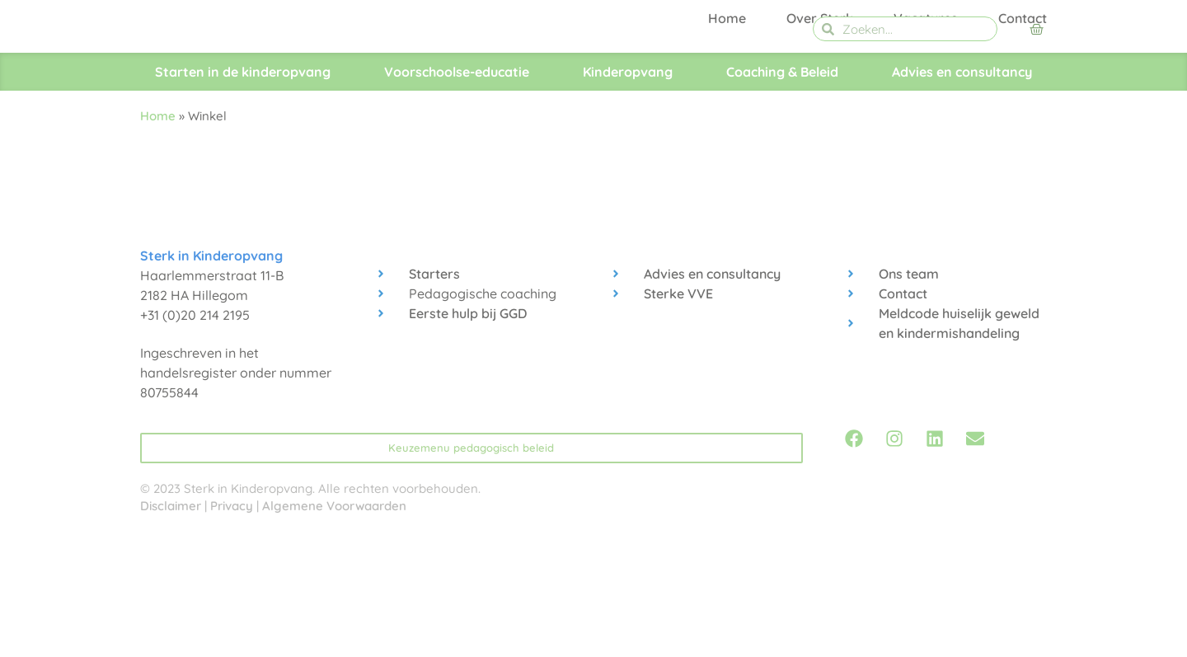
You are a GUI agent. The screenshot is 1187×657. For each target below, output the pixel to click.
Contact (1022, 133)
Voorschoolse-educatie (456, 179)
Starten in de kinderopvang (243, 179)
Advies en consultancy (962, 179)
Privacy (231, 614)
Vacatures (926, 133)
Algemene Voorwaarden (334, 614)
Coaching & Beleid (782, 179)
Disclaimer (170, 614)
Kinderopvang (628, 179)
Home (727, 133)
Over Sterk (819, 133)
